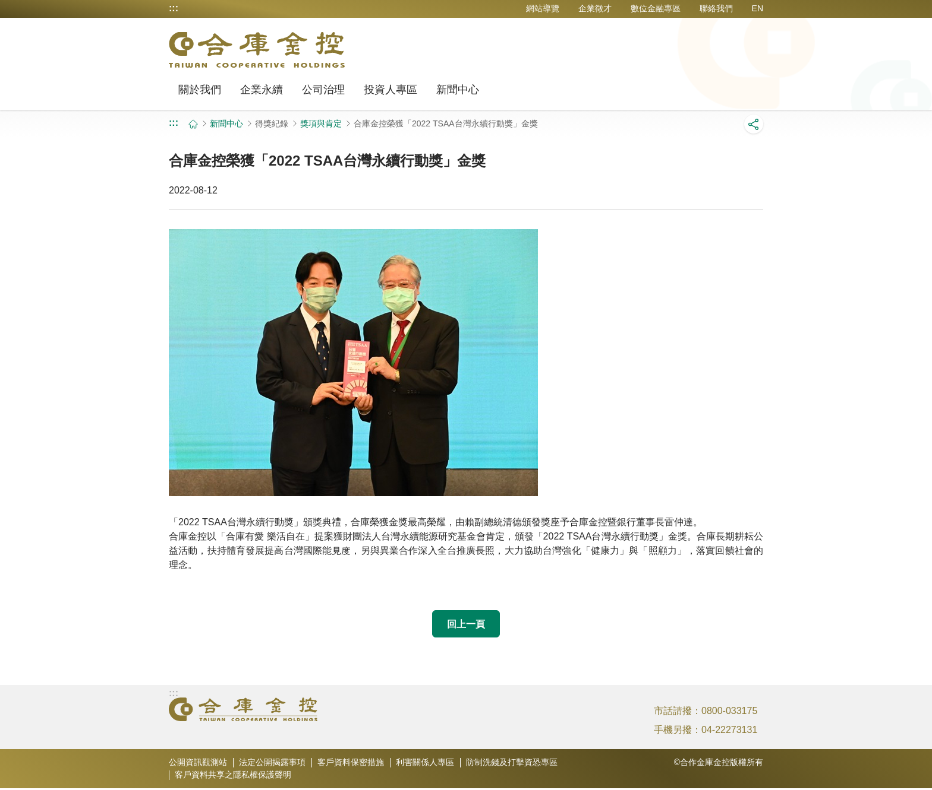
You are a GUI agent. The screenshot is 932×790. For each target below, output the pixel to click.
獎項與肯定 (321, 123)
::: (173, 8)
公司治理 (323, 90)
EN (757, 8)
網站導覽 (542, 8)
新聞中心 (457, 90)
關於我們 (199, 90)
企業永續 (261, 90)
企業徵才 (595, 8)
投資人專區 (390, 90)
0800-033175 (729, 712)
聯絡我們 (716, 8)
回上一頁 (466, 624)
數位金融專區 (656, 8)
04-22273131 (729, 731)
